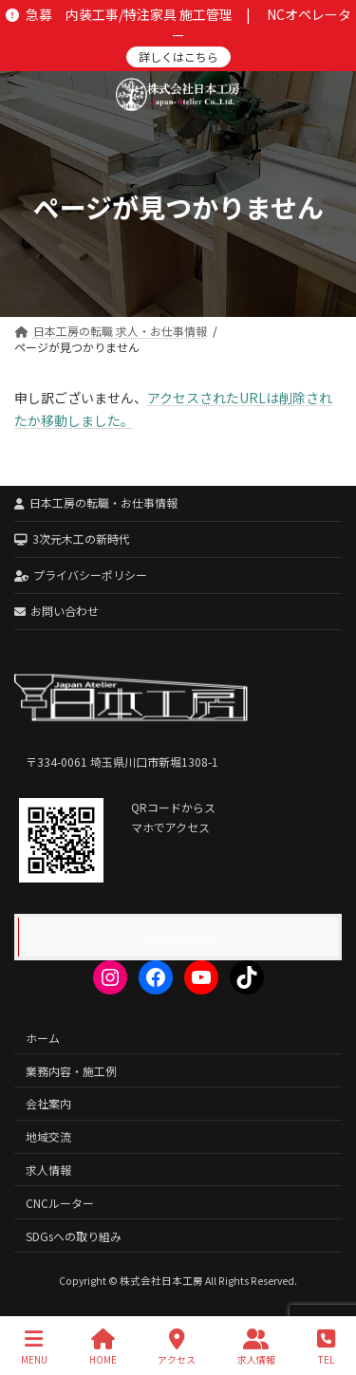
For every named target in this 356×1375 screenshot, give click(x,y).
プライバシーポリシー (80, 575)
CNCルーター (60, 1202)
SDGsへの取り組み (74, 1235)
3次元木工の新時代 (72, 538)
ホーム (43, 1037)
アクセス (177, 1347)
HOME (103, 1347)
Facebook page (178, 937)
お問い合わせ (56, 611)
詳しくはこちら (178, 56)
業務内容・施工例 (71, 1070)
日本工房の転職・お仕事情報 (96, 502)
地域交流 (48, 1136)
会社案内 (48, 1103)
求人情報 (48, 1169)
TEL (326, 1347)
